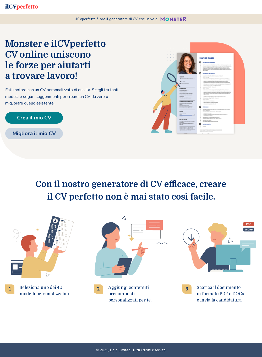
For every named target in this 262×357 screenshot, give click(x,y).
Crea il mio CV (34, 117)
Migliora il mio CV (34, 133)
